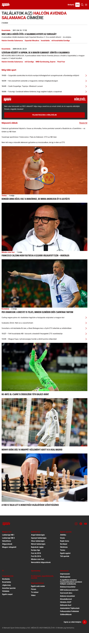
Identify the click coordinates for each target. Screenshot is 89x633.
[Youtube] (85, 523)
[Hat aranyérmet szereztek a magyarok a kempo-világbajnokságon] (44, 81)
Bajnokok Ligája (37, 547)
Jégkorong (6, 585)
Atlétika (63, 535)
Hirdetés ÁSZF (65, 602)
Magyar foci (6, 532)
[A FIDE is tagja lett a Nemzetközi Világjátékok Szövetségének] (44, 477)
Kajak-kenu (64, 541)
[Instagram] (76, 523)
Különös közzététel (67, 596)
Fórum (33, 589)
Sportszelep (35, 571)
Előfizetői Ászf (65, 605)
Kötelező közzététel (67, 587)
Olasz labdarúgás (37, 541)
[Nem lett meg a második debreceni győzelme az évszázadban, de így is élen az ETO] (44, 142)
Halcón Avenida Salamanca (12, 41)
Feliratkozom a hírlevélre (44, 115)
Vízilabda (5, 591)
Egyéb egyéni (65, 553)
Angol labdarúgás (38, 535)
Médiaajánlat (65, 577)
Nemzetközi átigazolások (41, 562)
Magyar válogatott (9, 547)
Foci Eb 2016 (36, 556)
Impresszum (65, 574)
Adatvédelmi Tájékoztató (69, 608)
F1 (3, 571)
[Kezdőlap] (6, 5)
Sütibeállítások (66, 614)
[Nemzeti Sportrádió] (77, 5)
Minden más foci (8, 252)
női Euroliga (29, 62)
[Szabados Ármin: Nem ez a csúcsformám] (44, 323)
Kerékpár (63, 544)
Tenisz (4, 196)
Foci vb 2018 (36, 553)
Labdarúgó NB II (8, 538)
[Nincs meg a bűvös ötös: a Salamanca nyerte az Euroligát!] (44, 35)
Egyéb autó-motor (38, 586)
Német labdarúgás (38, 544)
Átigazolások (7, 544)
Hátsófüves (6, 541)
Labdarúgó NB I (8, 535)
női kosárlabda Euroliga (60, 41)
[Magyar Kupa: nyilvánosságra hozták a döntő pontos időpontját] (44, 339)
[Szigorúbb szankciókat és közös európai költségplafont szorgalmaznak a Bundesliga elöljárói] (44, 75)
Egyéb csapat (7, 594)
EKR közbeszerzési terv (69, 590)
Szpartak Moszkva (32, 41)
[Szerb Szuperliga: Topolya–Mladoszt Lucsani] (44, 86)
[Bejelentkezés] (71, 4)
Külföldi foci (35, 532)
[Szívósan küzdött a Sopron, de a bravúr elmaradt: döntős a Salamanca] (44, 55)
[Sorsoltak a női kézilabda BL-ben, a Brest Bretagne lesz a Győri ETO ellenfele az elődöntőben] (44, 328)
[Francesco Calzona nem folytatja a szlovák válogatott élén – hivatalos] (44, 227)
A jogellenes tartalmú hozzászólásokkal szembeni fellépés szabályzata (71, 582)
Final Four (61, 62)
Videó (33, 595)
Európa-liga (35, 550)
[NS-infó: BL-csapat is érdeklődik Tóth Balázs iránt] (44, 367)
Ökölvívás (64, 547)
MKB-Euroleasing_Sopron (45, 62)
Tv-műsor (34, 592)
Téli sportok (64, 556)
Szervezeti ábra (66, 593)
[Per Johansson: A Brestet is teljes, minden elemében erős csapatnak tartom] (44, 283)
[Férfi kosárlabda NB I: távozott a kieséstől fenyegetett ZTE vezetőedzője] (44, 333)
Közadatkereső (66, 599)
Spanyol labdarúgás (38, 538)
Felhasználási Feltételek (69, 611)
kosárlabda (45, 41)
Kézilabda (5, 309)
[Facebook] (81, 523)
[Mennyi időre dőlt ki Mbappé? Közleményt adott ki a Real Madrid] (44, 422)
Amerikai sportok (9, 588)
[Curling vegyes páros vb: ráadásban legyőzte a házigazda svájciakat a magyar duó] (44, 317)
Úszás (62, 538)
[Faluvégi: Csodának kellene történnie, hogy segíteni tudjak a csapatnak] (44, 91)
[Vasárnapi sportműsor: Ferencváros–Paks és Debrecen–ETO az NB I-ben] (44, 137)
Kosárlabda (6, 30)
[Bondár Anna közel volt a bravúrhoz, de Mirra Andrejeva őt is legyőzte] (44, 170)
